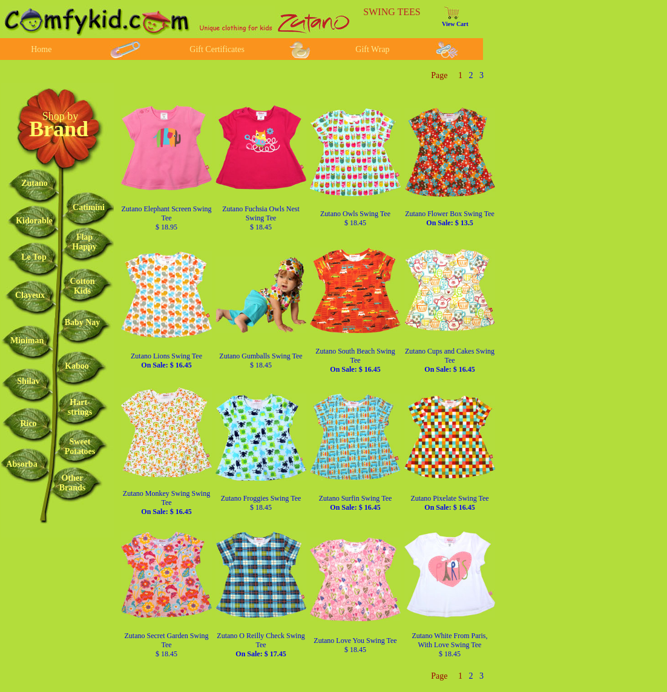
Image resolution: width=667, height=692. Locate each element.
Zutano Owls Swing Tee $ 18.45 (355, 218)
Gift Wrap (372, 49)
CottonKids (82, 286)
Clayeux (30, 295)
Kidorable (34, 220)
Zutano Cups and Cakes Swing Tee (449, 360)
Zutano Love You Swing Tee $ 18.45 (355, 645)
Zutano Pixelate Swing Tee (449, 503)
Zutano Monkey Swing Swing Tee (166, 502)
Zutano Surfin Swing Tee (355, 503)
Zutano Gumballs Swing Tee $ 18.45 (260, 360)
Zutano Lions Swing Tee (166, 360)
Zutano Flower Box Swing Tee (449, 218)
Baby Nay (82, 322)
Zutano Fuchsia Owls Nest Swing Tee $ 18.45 (261, 218)
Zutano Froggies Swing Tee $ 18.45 (261, 503)
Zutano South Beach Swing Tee (355, 360)
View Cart (455, 24)
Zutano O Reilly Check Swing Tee (260, 644)
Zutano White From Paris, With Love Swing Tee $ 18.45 (449, 644)
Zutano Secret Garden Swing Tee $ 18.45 (167, 644)
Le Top (34, 257)
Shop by (60, 116)
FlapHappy (84, 241)
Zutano (34, 183)
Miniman (27, 340)
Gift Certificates (217, 49)
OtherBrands (72, 482)
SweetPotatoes (80, 446)
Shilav (28, 381)
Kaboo (77, 366)
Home (41, 49)
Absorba (21, 464)
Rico (28, 423)
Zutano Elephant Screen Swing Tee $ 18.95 (167, 218)
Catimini (89, 207)
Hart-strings (80, 407)
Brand (58, 129)
